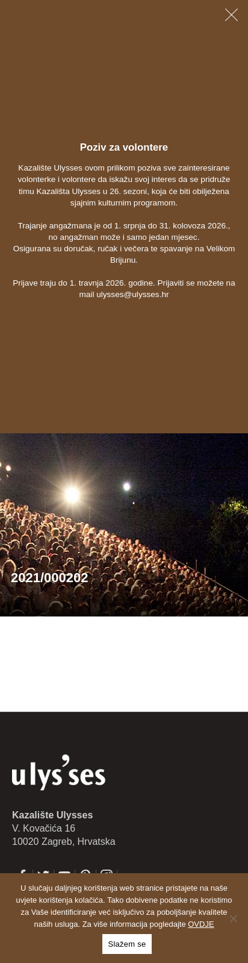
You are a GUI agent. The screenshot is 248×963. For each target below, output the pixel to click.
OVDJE (201, 924)
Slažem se (127, 944)
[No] (233, 918)
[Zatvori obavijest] (231, 15)
